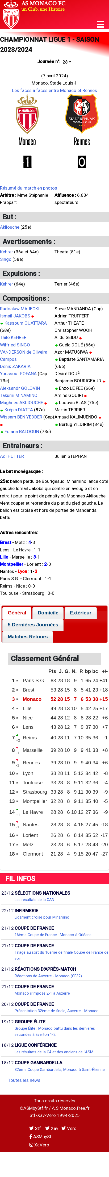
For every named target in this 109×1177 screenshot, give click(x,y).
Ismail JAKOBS (15, 316)
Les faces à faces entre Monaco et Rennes (54, 90)
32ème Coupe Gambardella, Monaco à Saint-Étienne (60, 1069)
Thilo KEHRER (13, 337)
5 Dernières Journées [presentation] (33, 624)
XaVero (39, 1144)
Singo (5, 259)
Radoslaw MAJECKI (19, 308)
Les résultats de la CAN (34, 900)
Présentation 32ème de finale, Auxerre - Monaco (57, 1011)
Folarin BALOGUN (22, 431)
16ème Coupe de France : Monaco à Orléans (53, 935)
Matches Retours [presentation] (28, 636)
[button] (100, 24)
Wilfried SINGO (15, 344)
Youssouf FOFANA (18, 373)
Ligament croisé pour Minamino (42, 917)
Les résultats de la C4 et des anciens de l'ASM (54, 1052)
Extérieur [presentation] (80, 612)
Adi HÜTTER (12, 456)
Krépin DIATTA (19, 409)
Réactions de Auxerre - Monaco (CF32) (48, 976)
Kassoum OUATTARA (26, 323)
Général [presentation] (17, 612)
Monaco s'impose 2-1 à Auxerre (42, 993)
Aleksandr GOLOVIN (20, 388)
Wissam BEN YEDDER (21, 417)
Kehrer (6, 251)
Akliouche (9, 227)
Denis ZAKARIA (15, 366)
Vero (69, 1128)
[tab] (16, 613)
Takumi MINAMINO (18, 395)
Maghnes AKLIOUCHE (21, 402)
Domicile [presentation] (48, 612)
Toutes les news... (26, 1080)
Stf (35, 1128)
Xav (51, 1128)
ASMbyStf (41, 1136)
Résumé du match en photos (28, 188)
